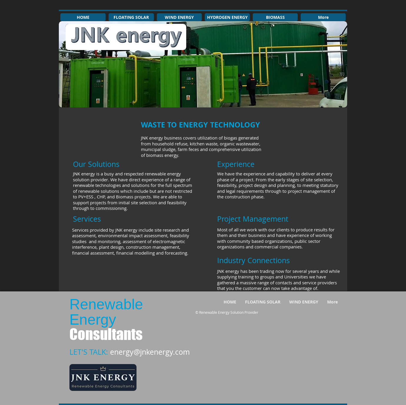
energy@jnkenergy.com (150, 352)
